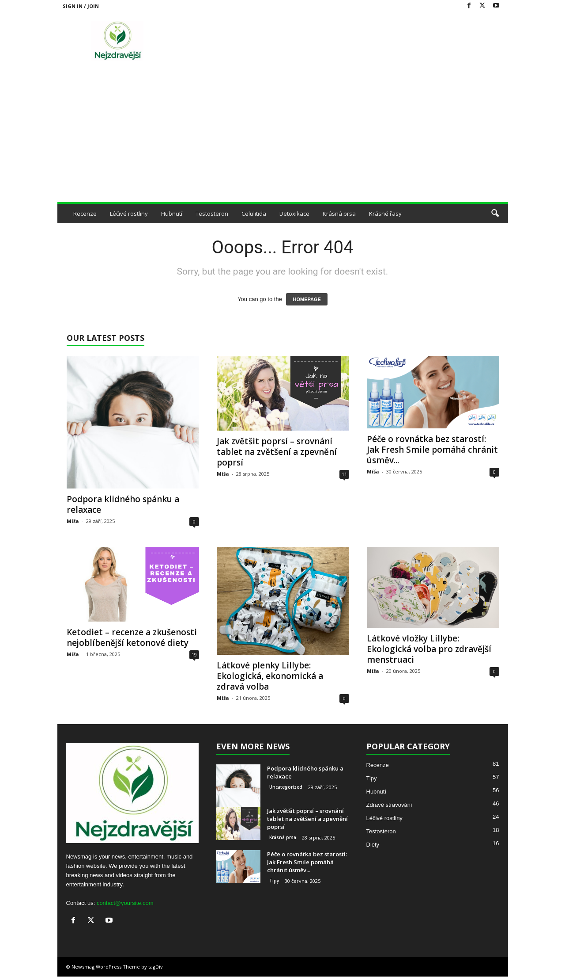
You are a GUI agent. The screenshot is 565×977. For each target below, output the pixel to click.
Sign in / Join (81, 6)
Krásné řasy (385, 214)
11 (344, 474)
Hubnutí (171, 214)
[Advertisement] (282, 136)
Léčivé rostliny (129, 214)
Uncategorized (285, 787)
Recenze (85, 214)
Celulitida (253, 214)
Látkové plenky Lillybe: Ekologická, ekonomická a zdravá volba (270, 676)
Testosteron (212, 214)
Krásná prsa (339, 214)
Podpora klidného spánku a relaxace (123, 504)
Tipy (274, 881)
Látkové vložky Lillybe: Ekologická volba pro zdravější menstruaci (429, 649)
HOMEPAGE (306, 299)
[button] (495, 213)
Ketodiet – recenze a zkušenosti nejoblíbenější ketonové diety (132, 637)
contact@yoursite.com (125, 903)
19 (194, 654)
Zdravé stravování (389, 804)
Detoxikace (294, 214)
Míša (73, 521)
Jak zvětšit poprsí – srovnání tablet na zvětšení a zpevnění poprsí (277, 451)
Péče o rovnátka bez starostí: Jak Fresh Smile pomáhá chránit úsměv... (432, 449)
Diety (373, 844)
